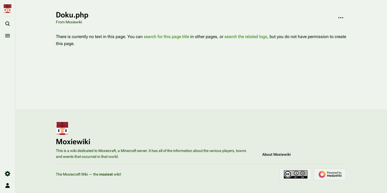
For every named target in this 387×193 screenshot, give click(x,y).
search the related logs (245, 36)
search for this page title (166, 36)
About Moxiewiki (276, 154)
